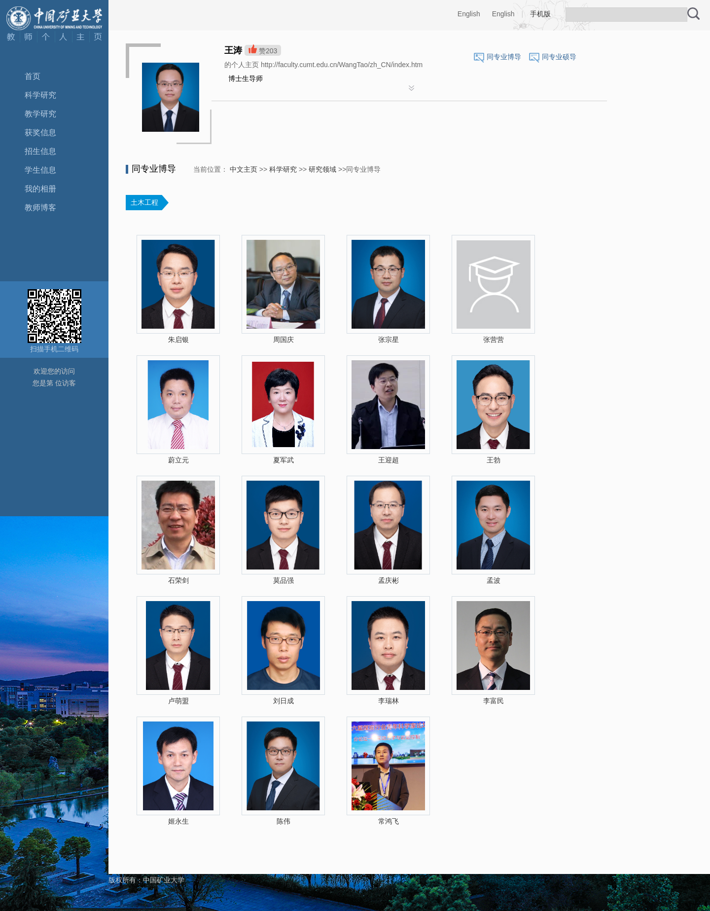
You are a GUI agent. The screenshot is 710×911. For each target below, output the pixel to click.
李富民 (493, 701)
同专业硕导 (559, 57)
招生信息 (40, 151)
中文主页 (243, 169)
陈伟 (283, 821)
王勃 (493, 460)
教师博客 (40, 207)
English (469, 14)
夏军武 (283, 460)
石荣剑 (178, 580)
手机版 (540, 14)
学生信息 (40, 170)
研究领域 (322, 169)
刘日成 (283, 701)
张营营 (493, 339)
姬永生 (178, 821)
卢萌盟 (178, 701)
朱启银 (178, 339)
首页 (32, 76)
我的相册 (40, 189)
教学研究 (40, 114)
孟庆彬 (388, 580)
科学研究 (40, 95)
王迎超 (388, 460)
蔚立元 (178, 460)
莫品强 (283, 580)
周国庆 (283, 339)
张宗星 (388, 339)
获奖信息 (40, 132)
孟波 (493, 580)
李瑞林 (388, 701)
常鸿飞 (388, 821)
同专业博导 (504, 57)
